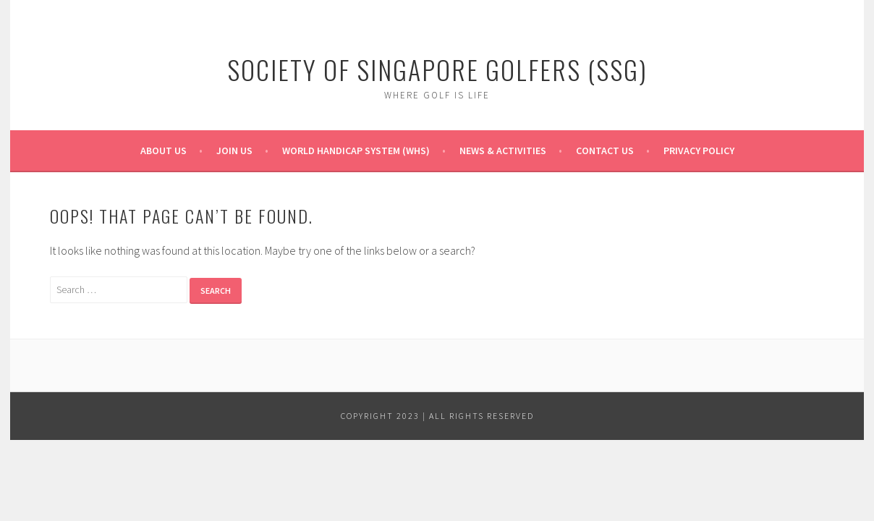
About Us (163, 150)
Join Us (234, 150)
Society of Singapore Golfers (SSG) (437, 69)
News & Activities (502, 150)
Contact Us (605, 150)
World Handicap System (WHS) (356, 150)
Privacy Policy (698, 150)
